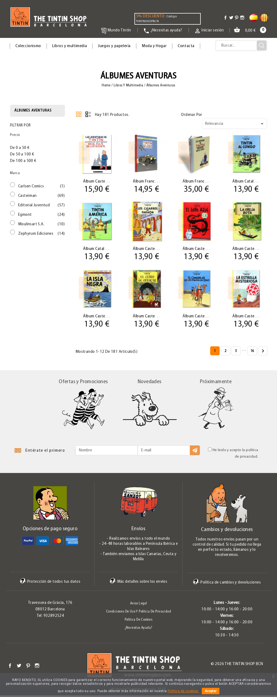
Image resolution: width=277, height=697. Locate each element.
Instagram (37, 667)
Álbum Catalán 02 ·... (251, 181)
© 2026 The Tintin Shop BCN (237, 665)
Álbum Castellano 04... (153, 249)
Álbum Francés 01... (151, 181)
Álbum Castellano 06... (252, 249)
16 (252, 352)
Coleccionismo (28, 46)
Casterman (41, 196)
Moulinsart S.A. (41, 224)
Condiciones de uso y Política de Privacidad (138, 613)
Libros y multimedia (69, 46)
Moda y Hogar (154, 46)
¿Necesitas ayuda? (139, 629)
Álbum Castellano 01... (103, 181)
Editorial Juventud (41, 205)
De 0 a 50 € (19, 148)
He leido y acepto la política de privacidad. (233, 454)
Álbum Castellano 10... (252, 317)
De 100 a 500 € (23, 161)
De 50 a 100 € (22, 154)
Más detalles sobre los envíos (138, 583)
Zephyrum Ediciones (41, 233)
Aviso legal (138, 605)
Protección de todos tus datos (50, 583)
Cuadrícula (78, 114)
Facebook (10, 667)
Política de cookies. (183, 691)
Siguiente (263, 352)
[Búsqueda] (241, 45)
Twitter (19, 667)
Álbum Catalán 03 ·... (102, 249)
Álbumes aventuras (33, 111)
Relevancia (235, 123)
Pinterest (28, 667)
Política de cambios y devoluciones (227, 584)
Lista (88, 114)
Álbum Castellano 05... (202, 249)
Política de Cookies (139, 621)
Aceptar (210, 691)
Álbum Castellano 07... (103, 317)
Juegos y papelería (114, 46)
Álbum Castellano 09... (202, 317)
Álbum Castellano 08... (153, 317)
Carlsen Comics (41, 186)
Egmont (41, 214)
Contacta (186, 46)
